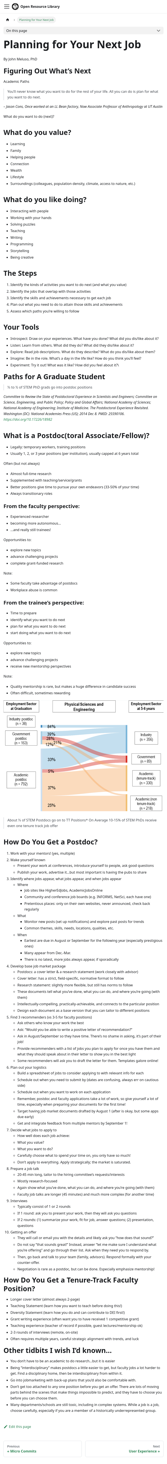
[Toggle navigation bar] (6, 6)
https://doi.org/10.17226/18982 (27, 419)
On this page (16, 30)
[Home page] (7, 20)
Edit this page (17, 1426)
